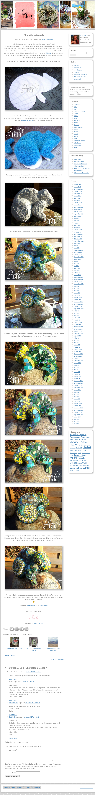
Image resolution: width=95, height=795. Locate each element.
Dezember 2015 (78, 408)
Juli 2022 (76, 245)
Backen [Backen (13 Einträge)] (83, 439)
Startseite (76, 65)
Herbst (76, 122)
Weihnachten (77, 145)
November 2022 (78, 236)
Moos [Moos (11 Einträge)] (85, 455)
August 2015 (77, 417)
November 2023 (78, 209)
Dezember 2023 (78, 207)
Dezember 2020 (78, 277)
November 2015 (78, 410)
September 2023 (79, 214)
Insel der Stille (13, 703)
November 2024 (78, 189)
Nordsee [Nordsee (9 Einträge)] (72, 460)
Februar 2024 (78, 202)
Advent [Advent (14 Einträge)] (84, 437)
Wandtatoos (77, 159)
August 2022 (77, 243)
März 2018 (77, 347)
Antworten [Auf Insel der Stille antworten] (13, 715)
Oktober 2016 (78, 385)
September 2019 (79, 308)
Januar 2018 (77, 351)
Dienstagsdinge (30, 605)
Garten (76, 118)
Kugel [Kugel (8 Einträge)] (75, 453)
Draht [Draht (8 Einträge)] (78, 442)
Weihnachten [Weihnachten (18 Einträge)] (76, 468)
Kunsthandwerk (48, 39)
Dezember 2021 (78, 250)
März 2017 (77, 374)
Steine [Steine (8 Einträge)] (79, 463)
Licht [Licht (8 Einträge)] (83, 453)
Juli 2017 (76, 365)
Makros (76, 129)
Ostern (76, 136)
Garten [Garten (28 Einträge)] (74, 444)
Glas (35, 623)
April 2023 (77, 225)
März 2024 (77, 200)
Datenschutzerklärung (80, 74)
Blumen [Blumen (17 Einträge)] (73, 442)
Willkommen (83, 35)
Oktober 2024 (78, 191)
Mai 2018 (76, 342)
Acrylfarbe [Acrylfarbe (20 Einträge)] (81, 434)
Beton (75, 107)
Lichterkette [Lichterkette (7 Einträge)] (87, 453)
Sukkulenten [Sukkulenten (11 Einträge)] (74, 465)
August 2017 (77, 363)
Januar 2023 (77, 232)
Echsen (48, 53)
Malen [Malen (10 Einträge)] (72, 455)
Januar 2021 (77, 275)
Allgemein (76, 104)
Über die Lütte (78, 70)
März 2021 (77, 270)
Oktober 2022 (78, 239)
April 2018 (77, 345)
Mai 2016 (76, 396)
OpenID (27, 789)
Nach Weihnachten (79, 161)
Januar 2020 (77, 299)
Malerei (76, 131)
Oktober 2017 (78, 358)
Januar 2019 (77, 324)
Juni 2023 (76, 221)
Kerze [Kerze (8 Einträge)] (79, 450)
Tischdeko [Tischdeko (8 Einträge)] (81, 465)
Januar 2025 (77, 187)
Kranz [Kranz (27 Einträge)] (85, 450)
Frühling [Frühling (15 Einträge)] (84, 442)
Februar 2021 (78, 272)
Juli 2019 (76, 311)
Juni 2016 (76, 394)
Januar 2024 (77, 205)
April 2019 (77, 318)
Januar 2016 (77, 405)
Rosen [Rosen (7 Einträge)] (85, 460)
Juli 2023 (76, 218)
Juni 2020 (76, 288)
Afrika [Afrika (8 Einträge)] (88, 437)
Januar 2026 (77, 184)
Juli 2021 (76, 261)
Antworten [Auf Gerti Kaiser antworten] (13, 738)
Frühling (76, 116)
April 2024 (77, 198)
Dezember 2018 (78, 327)
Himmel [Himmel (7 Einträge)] (71, 450)
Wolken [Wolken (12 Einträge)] (72, 470)
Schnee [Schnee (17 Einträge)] (73, 463)
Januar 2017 (77, 378)
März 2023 (77, 227)
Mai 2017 (76, 369)
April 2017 (77, 372)
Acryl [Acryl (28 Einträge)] (73, 434)
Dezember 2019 (78, 302)
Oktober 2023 (78, 211)
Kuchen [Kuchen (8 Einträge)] (72, 453)
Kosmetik (76, 125)
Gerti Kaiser (13, 717)
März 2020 (77, 295)
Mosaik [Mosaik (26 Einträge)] (74, 457)
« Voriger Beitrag (9, 655)
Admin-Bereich (17, 789)
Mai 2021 (76, 266)
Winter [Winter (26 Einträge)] (86, 467)
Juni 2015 (76, 421)
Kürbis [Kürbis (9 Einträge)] (79, 453)
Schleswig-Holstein (79, 140)
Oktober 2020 (78, 281)
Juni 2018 (76, 340)
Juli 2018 (76, 338)
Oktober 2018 (78, 331)
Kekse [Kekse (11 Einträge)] (76, 450)
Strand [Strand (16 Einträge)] (84, 463)
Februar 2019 (78, 322)
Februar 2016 (78, 403)
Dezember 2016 (78, 381)
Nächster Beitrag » (57, 659)
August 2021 (77, 259)
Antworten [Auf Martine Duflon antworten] (13, 679)
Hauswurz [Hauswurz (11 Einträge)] (78, 448)
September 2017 (79, 360)
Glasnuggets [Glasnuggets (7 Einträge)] (87, 445)
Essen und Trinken (79, 111)
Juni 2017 (76, 367)
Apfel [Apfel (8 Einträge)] (71, 439)
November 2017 (78, 356)
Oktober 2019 (78, 306)
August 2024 (77, 196)
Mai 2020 (76, 290)
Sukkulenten (77, 143)
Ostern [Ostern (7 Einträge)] (76, 460)
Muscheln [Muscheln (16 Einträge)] (83, 458)
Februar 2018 (78, 349)
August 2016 (77, 390)
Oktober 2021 (78, 254)
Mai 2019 (76, 315)
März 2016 (77, 401)
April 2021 (77, 268)
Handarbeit (77, 120)
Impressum (77, 72)
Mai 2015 (76, 424)
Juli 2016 (76, 392)
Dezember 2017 (78, 354)
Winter (75, 147)
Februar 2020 (78, 297)
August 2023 (77, 216)
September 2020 (79, 284)
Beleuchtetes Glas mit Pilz (14, 648)
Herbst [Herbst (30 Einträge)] (87, 447)
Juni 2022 (76, 248)
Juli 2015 (76, 419)
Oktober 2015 (78, 412)
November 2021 (78, 252)
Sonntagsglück (44, 605)
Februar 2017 (78, 376)
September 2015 (79, 414)
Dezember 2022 (78, 234)
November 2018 (78, 329)
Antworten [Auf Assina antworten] (13, 700)
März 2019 (77, 320)
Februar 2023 (78, 230)
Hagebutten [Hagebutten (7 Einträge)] (72, 447)
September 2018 (79, 333)
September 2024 (79, 193)
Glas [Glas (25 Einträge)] (81, 444)
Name (14, 774)
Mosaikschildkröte (27, 120)
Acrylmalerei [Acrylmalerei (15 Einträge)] (75, 437)
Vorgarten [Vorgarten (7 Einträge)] (86, 465)
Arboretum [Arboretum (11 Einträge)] (76, 439)
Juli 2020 (76, 286)
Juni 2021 (76, 263)
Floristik (76, 113)
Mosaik (40, 623)
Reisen (76, 138)
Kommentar (12, 750)
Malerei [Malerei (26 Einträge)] (78, 455)
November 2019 (78, 304)
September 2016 (79, 387)
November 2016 (78, 383)
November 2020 (78, 279)
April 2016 (77, 399)
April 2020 (77, 293)
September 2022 (79, 241)
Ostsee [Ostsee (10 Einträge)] (81, 460)
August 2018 (77, 336)
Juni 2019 (76, 313)
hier (75, 94)
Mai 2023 (76, 223)
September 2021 (79, 257)
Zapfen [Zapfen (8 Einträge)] (77, 470)
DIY (43, 39)
